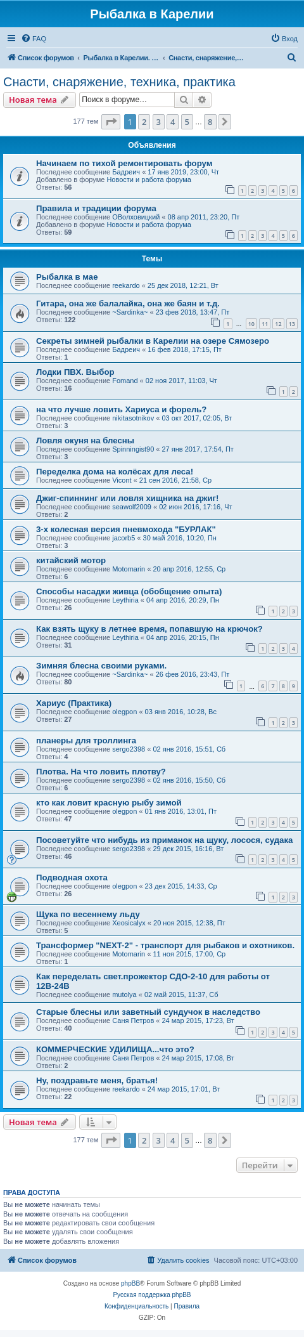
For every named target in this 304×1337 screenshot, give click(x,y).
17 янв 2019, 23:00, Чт (183, 172)
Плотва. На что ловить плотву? (101, 771)
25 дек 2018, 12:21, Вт (183, 285)
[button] (110, 121)
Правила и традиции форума (96, 208)
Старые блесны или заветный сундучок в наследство (148, 1012)
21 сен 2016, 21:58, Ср (175, 480)
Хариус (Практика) (73, 703)
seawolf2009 (131, 507)
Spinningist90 (133, 449)
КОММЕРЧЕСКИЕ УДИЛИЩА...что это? (115, 1049)
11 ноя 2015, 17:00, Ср (189, 954)
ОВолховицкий (136, 217)
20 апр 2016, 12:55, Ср (189, 569)
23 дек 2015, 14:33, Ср (181, 886)
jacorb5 (123, 538)
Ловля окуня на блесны (85, 440)
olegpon (124, 711)
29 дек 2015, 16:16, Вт (188, 848)
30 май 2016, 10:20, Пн (180, 538)
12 (278, 324)
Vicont (121, 480)
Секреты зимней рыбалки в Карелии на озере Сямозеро (152, 341)
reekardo (125, 285)
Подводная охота (72, 877)
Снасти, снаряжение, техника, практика (119, 82)
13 (292, 324)
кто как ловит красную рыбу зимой (109, 802)
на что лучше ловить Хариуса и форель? (121, 409)
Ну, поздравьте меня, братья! (97, 1080)
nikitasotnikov (133, 418)
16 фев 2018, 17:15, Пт (185, 349)
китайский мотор (71, 560)
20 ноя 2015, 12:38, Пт (189, 923)
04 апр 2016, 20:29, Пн (182, 600)
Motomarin (128, 569)
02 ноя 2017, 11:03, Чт (181, 380)
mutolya (124, 994)
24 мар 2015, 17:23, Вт (198, 1020)
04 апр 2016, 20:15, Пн (182, 637)
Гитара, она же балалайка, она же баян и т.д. (128, 303)
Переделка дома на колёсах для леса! (114, 471)
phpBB (130, 1283)
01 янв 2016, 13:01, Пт (181, 811)
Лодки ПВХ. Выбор (75, 372)
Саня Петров (133, 1020)
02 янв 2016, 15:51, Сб (189, 749)
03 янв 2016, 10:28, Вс (181, 711)
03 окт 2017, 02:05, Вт (197, 418)
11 (265, 324)
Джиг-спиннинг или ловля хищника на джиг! (127, 498)
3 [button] (158, 121)
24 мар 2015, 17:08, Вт (198, 1058)
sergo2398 (128, 749)
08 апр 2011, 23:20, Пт (204, 217)
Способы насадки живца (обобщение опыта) (129, 591)
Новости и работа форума (148, 179)
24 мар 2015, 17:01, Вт (184, 1089)
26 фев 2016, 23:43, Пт (193, 674)
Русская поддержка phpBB (152, 1294)
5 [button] (187, 121)
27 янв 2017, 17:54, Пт (198, 449)
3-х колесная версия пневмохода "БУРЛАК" (126, 529)
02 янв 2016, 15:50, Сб (189, 780)
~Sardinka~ (130, 312)
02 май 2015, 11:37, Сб (181, 994)
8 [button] (210, 121)
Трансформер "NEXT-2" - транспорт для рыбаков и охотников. (165, 945)
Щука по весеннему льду (88, 914)
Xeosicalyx (129, 923)
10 (251, 324)
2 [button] (144, 121)
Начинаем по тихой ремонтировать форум (124, 163)
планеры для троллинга (86, 740)
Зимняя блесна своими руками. (101, 665)
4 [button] (172, 121)
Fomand (124, 380)
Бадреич (126, 172)
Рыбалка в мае (67, 277)
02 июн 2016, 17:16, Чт (195, 507)
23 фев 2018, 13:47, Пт (193, 312)
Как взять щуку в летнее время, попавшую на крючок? (149, 629)
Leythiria (125, 600)
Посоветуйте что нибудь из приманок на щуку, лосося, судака (164, 840)
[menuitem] (33, 38)
